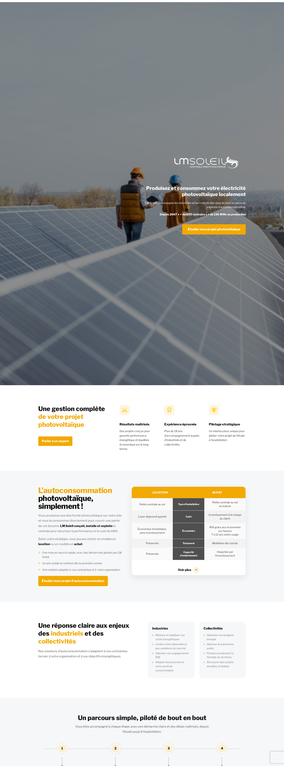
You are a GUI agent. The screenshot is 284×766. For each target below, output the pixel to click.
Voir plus (188, 570)
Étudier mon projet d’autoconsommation (73, 581)
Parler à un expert (55, 441)
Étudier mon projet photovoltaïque (214, 229)
